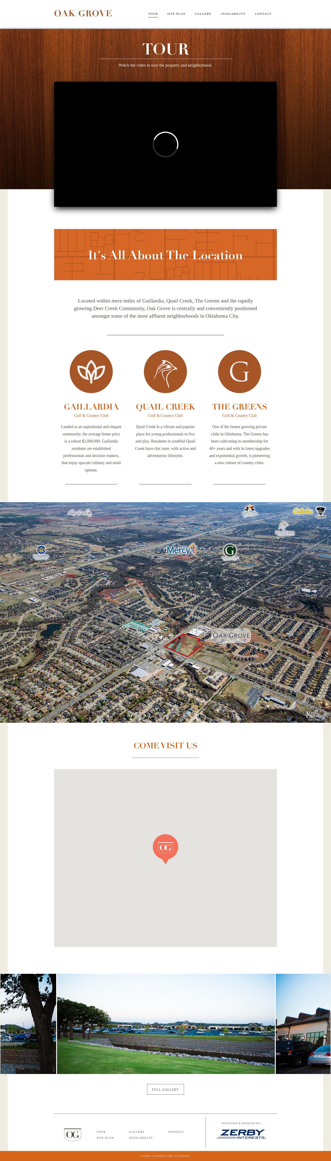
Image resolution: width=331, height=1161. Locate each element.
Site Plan (176, 13)
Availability (233, 13)
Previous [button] (41, 1024)
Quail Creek (165, 407)
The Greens (239, 407)
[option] (166, 1024)
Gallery (203, 13)
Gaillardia (91, 407)
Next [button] (289, 1024)
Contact (263, 13)
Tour (153, 13)
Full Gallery (165, 1089)
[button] (165, 849)
